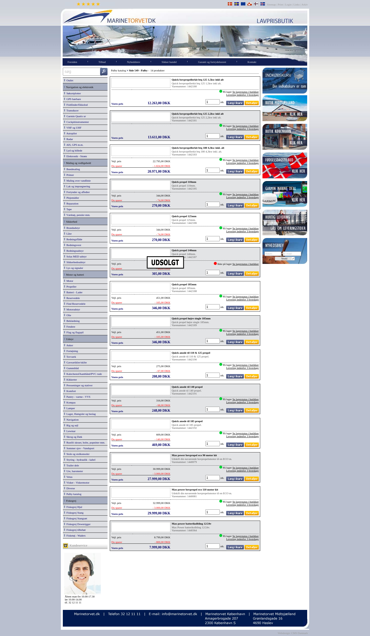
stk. (223, 101)
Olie (67, 315)
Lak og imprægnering (77, 186)
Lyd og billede (73, 150)
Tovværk (70, 356)
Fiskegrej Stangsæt (75, 518)
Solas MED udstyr (75, 256)
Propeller (70, 286)
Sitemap (272, 4)
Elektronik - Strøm (75, 156)
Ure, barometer (73, 471)
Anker (68, 345)
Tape (68, 209)
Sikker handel (169, 61)
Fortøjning (71, 350)
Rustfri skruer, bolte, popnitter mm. (84, 442)
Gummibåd (71, 368)
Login (288, 4)
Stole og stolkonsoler (76, 453)
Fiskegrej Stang (73, 512)
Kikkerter (70, 379)
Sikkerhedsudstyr (74, 262)
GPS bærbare (72, 99)
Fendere (69, 326)
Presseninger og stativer (78, 385)
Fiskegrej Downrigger (77, 524)
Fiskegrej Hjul (73, 506)
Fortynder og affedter (77, 192)
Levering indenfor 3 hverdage (242, 94)
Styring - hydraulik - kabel (79, 459)
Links (296, 4)
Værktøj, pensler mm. (77, 214)
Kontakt (252, 61)
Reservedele (72, 297)
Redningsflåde (73, 239)
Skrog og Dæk (73, 436)
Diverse (69, 488)
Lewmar (69, 431)
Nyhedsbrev (133, 61)
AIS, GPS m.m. (73, 144)
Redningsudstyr (74, 250)
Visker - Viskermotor (76, 482)
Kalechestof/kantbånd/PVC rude (83, 373)
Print (280, 4)
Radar (68, 139)
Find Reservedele (74, 303)
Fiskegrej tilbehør (75, 529)
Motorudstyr (72, 309)
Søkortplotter (72, 93)
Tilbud (102, 61)
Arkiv (305, 4)
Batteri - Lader (73, 292)
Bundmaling (72, 169)
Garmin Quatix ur (75, 116)
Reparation (71, 203)
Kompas (69, 402)
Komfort (70, 391)
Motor (68, 280)
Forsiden (72, 61)
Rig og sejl (71, 425)
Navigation (71, 419)
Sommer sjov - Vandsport (79, 448)
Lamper (69, 408)
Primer (69, 174)
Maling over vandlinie (77, 180)
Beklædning (72, 320)
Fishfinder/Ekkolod (76, 104)
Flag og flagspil (74, 332)
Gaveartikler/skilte (75, 362)
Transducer (71, 110)
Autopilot (70, 133)
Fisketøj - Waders (75, 535)
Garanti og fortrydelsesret (212, 61)
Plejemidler (71, 197)
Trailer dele (71, 465)
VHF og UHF (72, 127)
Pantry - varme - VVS (77, 396)
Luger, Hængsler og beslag (80, 413)
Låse (68, 233)
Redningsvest (72, 245)
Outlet (68, 80)
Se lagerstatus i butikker (245, 91)
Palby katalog (72, 493)
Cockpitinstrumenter (76, 121)
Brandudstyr (72, 227)
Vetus (68, 476)
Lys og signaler (73, 267)
